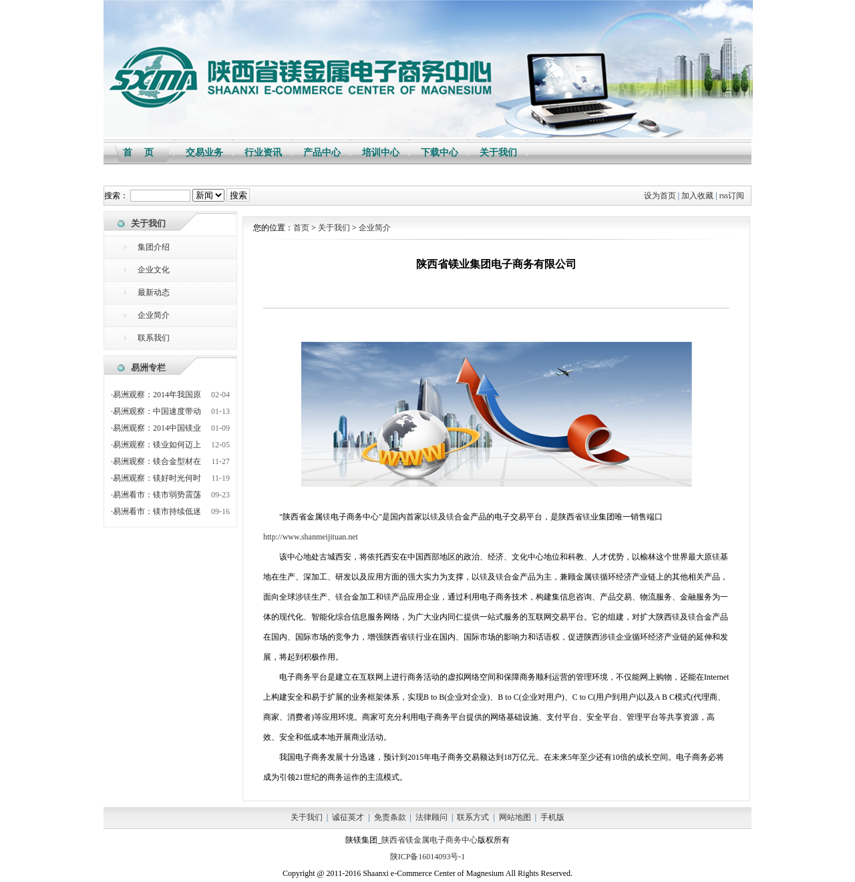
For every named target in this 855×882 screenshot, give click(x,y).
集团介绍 (154, 247)
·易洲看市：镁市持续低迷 (156, 511)
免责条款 (390, 817)
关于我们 (334, 227)
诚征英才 (348, 817)
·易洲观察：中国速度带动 (156, 411)
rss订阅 (731, 195)
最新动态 (154, 292)
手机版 (552, 817)
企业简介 (154, 315)
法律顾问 (431, 817)
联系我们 (154, 338)
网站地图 (515, 817)
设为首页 (660, 195)
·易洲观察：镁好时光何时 (156, 478)
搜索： (116, 195)
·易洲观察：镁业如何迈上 (156, 444)
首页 (301, 227)
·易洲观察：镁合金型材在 (156, 461)
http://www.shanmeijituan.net (310, 536)
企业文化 (154, 269)
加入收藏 (697, 195)
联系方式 (473, 817)
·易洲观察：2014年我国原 (156, 394)
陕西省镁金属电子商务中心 (429, 840)
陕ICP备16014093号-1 (428, 856)
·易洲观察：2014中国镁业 (156, 428)
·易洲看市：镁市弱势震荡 (156, 494)
